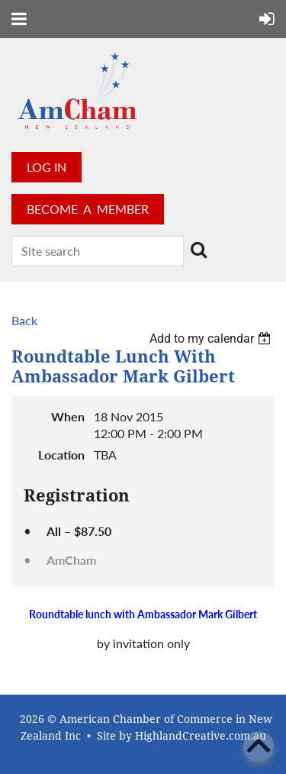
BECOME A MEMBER (88, 209)
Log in (46, 167)
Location (61, 454)
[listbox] (212, 338)
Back (24, 320)
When (68, 416)
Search (198, 249)
